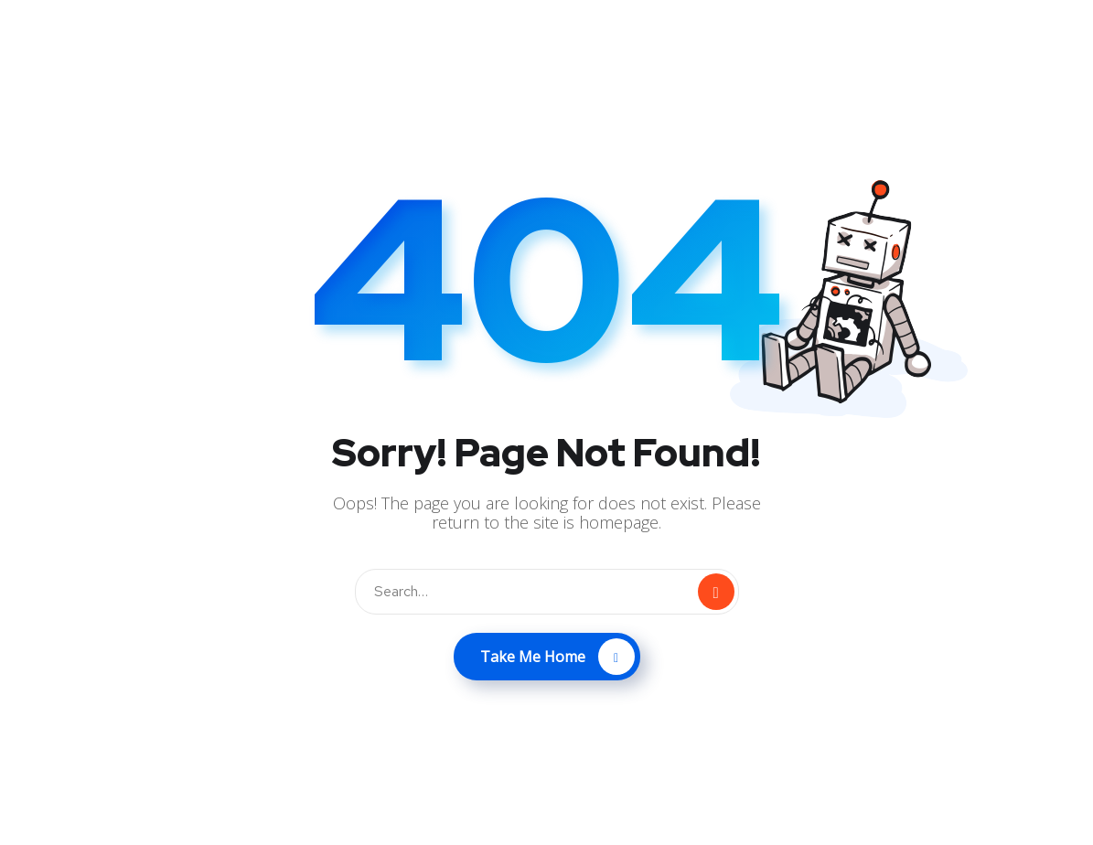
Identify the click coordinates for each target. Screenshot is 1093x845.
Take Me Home (557, 656)
